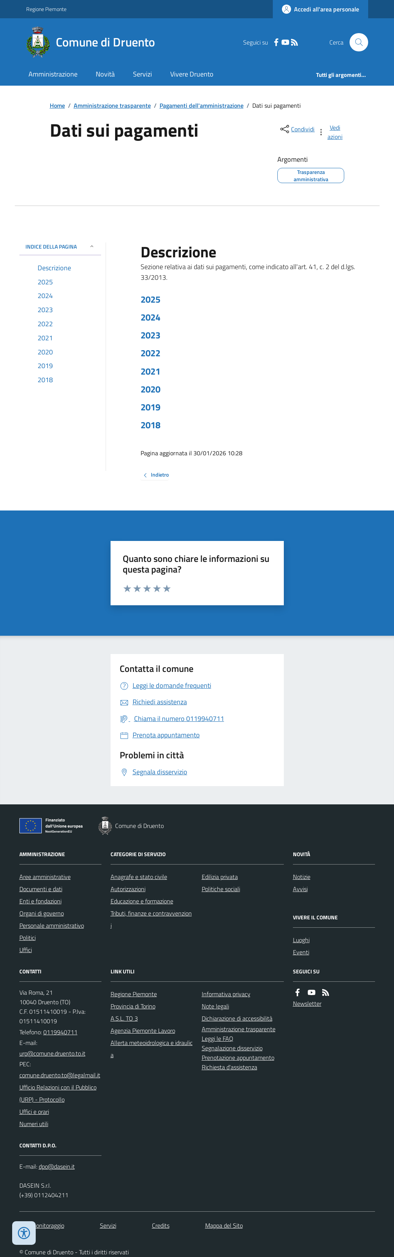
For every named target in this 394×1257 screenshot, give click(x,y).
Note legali (215, 1006)
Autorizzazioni (128, 888)
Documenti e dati (40, 888)
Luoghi (301, 939)
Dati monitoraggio (41, 1225)
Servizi (142, 74)
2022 (150, 353)
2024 (150, 317)
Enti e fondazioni (40, 901)
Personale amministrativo (51, 925)
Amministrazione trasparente (112, 105)
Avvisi (300, 888)
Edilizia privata (220, 876)
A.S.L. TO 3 (124, 1018)
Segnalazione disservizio (232, 1048)
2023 (150, 335)
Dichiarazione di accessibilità (237, 1018)
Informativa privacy (226, 994)
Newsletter (307, 1003)
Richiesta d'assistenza (229, 1067)
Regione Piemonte (46, 9)
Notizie (301, 876)
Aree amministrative (45, 876)
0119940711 (60, 1032)
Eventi (301, 952)
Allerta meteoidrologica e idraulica (152, 1048)
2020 (150, 389)
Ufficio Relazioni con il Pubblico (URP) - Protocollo (58, 1093)
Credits (160, 1225)
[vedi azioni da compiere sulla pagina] (330, 132)
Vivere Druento (192, 74)
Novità (105, 74)
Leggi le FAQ (217, 1038)
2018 (150, 425)
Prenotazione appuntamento (238, 1057)
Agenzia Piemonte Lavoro (143, 1030)
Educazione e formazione (142, 901)
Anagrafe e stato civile (139, 876)
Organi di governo (41, 913)
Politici (27, 937)
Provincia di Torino (133, 1006)
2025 (150, 299)
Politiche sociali (221, 888)
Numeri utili (33, 1123)
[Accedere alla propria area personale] (320, 9)
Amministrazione (53, 74)
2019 (150, 407)
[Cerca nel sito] (355, 42)
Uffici (25, 949)
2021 (150, 371)
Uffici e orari (34, 1111)
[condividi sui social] (296, 129)
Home (57, 105)
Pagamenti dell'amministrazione (202, 105)
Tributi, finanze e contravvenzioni (151, 919)
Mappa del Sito (224, 1225)
